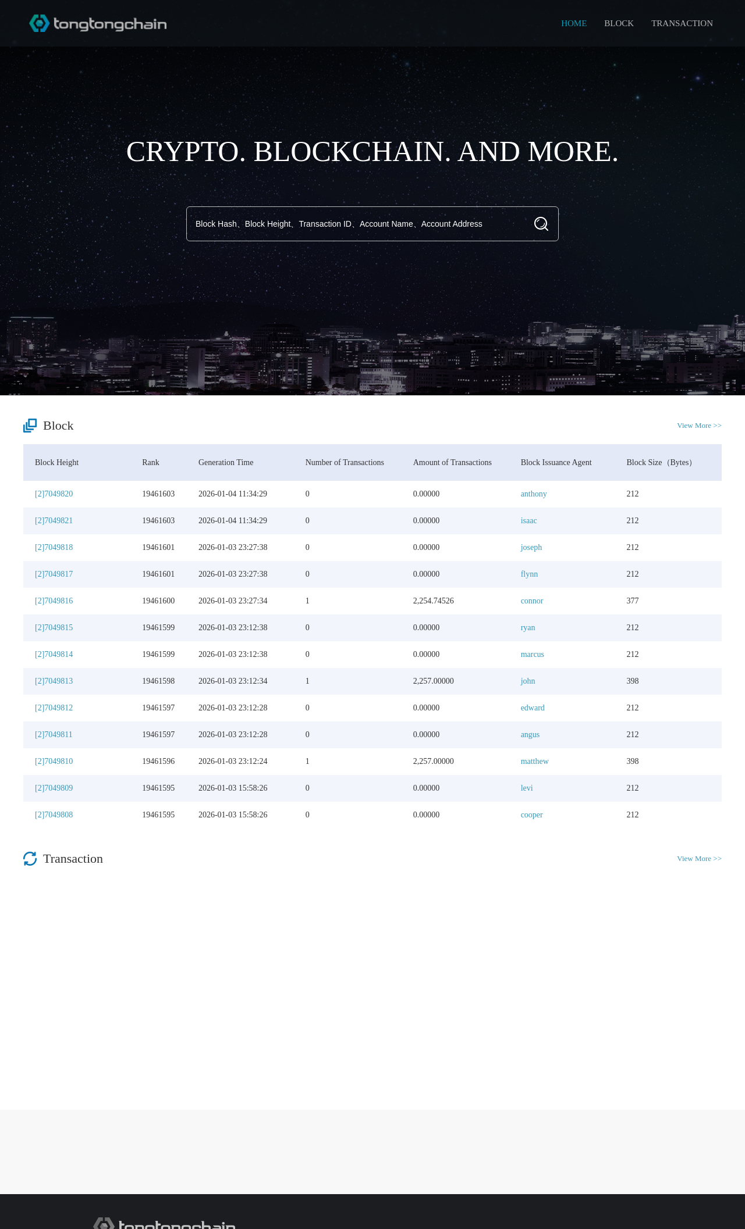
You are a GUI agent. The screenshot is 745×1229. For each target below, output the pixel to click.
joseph (531, 547)
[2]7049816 (54, 600)
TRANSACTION (682, 23)
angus (530, 734)
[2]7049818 (54, 547)
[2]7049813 (54, 681)
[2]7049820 (54, 494)
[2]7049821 (54, 520)
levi (527, 788)
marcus (532, 654)
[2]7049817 (54, 574)
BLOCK (619, 23)
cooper (532, 814)
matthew (535, 761)
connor (532, 600)
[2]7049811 (54, 734)
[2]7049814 (54, 654)
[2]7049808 (54, 814)
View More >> (699, 425)
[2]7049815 (54, 627)
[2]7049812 (54, 707)
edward (533, 707)
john (528, 681)
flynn (529, 574)
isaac (529, 520)
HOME (574, 23)
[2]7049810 (54, 761)
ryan (528, 627)
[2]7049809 (54, 788)
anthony (534, 494)
